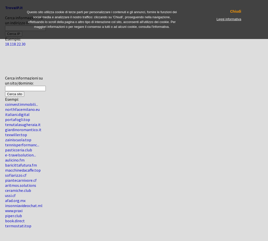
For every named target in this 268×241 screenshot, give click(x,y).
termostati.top (18, 225)
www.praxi (14, 210)
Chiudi (235, 11)
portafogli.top (17, 119)
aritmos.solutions (20, 185)
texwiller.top (16, 134)
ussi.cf (10, 195)
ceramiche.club (18, 190)
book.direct (15, 220)
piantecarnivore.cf (21, 180)
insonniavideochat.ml (23, 205)
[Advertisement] (20, 63)
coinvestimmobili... (21, 104)
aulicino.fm (15, 160)
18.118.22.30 (15, 44)
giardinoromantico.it (23, 129)
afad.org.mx (15, 200)
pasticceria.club (18, 149)
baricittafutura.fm (21, 165)
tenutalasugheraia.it (23, 124)
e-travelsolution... (20, 154)
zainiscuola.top (18, 139)
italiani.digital (17, 114)
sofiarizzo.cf (16, 175)
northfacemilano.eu (22, 109)
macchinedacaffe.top (23, 170)
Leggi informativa (229, 19)
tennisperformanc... (22, 144)
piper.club (13, 215)
